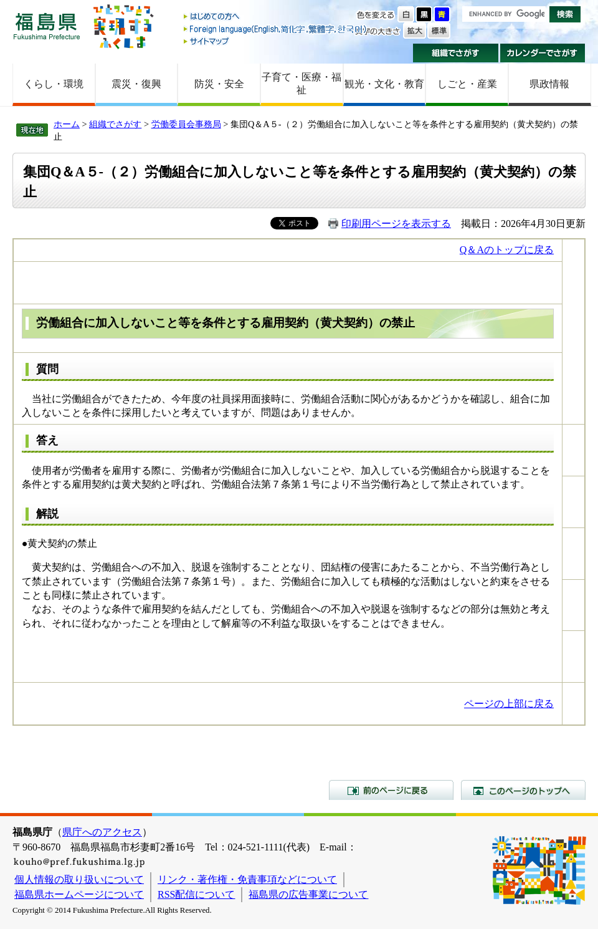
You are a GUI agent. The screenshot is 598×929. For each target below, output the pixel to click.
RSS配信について (196, 894)
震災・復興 (136, 84)
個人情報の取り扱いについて (79, 879)
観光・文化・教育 (384, 84)
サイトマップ (276, 41)
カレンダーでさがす (543, 53)
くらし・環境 (53, 84)
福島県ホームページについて (79, 894)
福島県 (46, 26)
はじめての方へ (276, 17)
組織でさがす (455, 53)
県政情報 (549, 84)
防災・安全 (219, 84)
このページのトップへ (523, 790)
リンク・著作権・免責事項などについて (247, 879)
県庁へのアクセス (102, 832)
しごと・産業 (467, 84)
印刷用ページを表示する (396, 223)
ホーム (67, 124)
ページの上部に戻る (509, 703)
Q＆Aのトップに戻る (507, 249)
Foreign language (276, 29)
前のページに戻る (391, 790)
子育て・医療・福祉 (301, 83)
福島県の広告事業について (308, 894)
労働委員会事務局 (186, 124)
